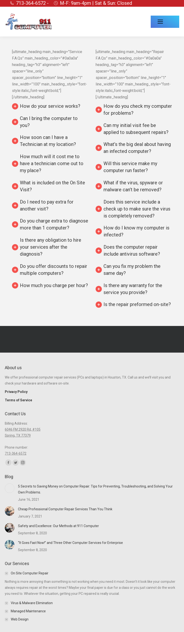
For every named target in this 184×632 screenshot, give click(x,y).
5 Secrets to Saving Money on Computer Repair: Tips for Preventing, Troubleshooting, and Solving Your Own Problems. (95, 489)
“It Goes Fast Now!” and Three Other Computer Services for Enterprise (70, 543)
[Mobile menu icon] (165, 22)
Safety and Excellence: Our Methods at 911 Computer (58, 526)
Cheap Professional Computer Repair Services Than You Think (65, 509)
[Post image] (9, 488)
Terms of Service (18, 400)
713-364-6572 (15, 453)
